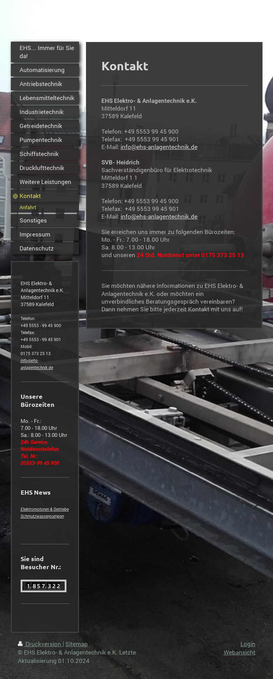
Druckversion (40, 644)
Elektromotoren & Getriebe (45, 509)
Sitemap (76, 644)
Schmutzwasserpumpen (42, 516)
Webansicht (240, 652)
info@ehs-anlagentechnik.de (159, 147)
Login (248, 644)
